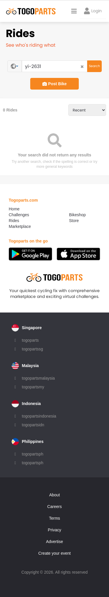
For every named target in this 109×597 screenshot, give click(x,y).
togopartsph (32, 454)
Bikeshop (77, 214)
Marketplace (20, 226)
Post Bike (54, 83)
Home (14, 209)
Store (74, 220)
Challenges (19, 214)
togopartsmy (33, 387)
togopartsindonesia (39, 416)
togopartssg (32, 349)
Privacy (54, 530)
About (54, 495)
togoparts (30, 340)
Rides (14, 220)
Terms (54, 518)
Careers (54, 506)
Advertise (54, 541)
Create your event (54, 553)
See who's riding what (31, 45)
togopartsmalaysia (38, 378)
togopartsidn (33, 425)
